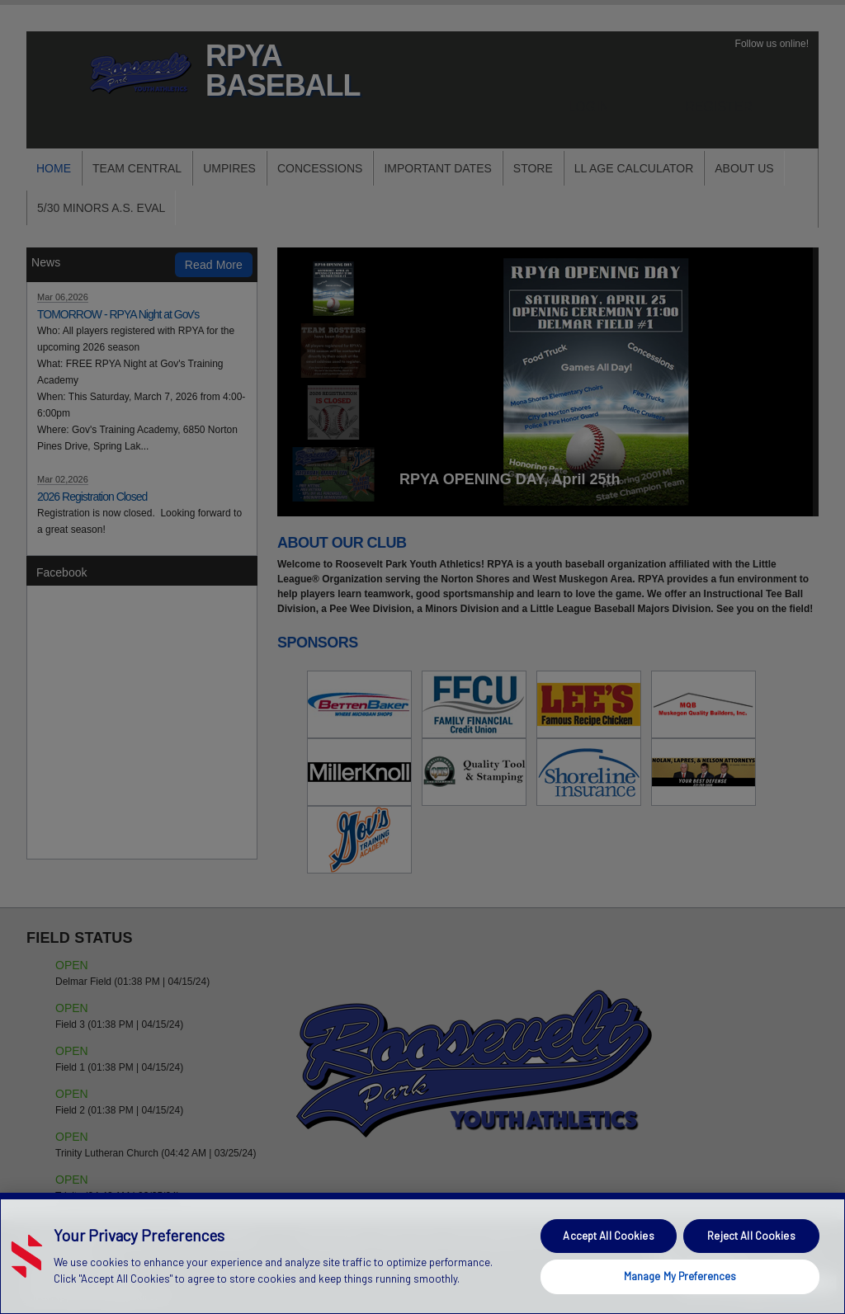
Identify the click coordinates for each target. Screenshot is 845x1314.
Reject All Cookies (751, 1235)
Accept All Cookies (608, 1235)
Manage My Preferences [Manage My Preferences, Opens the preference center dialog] (680, 1276)
